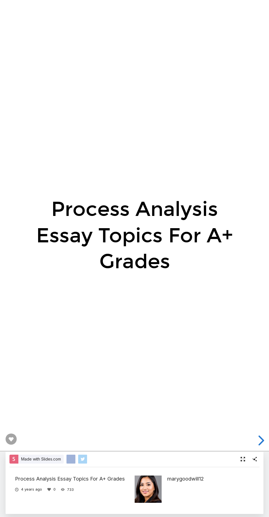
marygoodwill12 (185, 479)
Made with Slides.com (41, 459)
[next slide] (260, 440)
